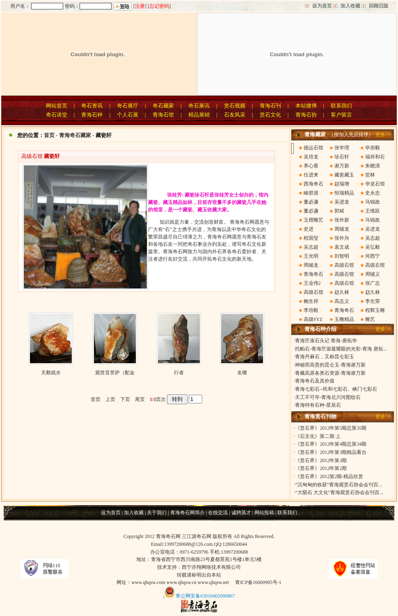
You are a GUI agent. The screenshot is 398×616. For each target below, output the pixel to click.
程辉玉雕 (375, 310)
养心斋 (311, 166)
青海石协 (306, 115)
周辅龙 (341, 229)
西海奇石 (313, 184)
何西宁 (372, 256)
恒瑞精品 (344, 193)
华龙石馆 (375, 184)
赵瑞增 (341, 184)
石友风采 (234, 115)
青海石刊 (270, 106)
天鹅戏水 (51, 373)
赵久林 (341, 292)
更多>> (383, 134)
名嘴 (242, 373)
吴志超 (372, 238)
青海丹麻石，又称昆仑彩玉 (324, 357)
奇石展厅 (127, 106)
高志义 (341, 301)
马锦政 (372, 202)
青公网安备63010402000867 (205, 596)
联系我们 (341, 106)
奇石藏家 (163, 106)
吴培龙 (311, 157)
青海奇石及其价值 (314, 381)
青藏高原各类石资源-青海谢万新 (330, 373)
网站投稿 (264, 512)
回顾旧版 (379, 6)
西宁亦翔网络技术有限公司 (211, 567)
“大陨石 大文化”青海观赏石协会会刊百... (339, 492)
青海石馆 (163, 115)
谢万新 (341, 166)
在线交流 (218, 512)
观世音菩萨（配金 (115, 373)
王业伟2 (312, 283)
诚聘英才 (241, 512)
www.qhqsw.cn (182, 582)
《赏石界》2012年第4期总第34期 (330, 444)
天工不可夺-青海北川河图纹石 (328, 397)
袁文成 (341, 247)
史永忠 (372, 193)
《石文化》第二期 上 (318, 436)
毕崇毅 (372, 148)
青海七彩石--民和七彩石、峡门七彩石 (336, 389)
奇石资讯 (92, 106)
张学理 (341, 148)
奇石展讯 (199, 106)
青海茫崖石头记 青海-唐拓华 (326, 340)
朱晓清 (372, 166)
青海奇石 (313, 274)
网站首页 (56, 106)
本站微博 (306, 106)
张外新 (341, 220)
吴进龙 (341, 202)
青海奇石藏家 (75, 135)
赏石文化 (270, 115)
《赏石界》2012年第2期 (321, 468)
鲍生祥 (311, 301)
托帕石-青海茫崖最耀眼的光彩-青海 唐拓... (341, 349)
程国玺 (311, 238)
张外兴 (341, 238)
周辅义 (372, 274)
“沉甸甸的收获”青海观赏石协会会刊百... (338, 485)
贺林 (370, 175)
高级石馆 (344, 265)
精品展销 (199, 115)
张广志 (372, 283)
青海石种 (92, 115)
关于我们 (157, 512)
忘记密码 (159, 6)
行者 (179, 373)
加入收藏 (350, 6)
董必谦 (311, 202)
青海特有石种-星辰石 (318, 405)
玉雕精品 (344, 319)
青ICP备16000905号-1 (258, 582)
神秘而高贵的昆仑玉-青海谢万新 (330, 365)
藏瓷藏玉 (344, 175)
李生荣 (372, 301)
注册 (140, 6)
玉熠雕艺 (313, 220)
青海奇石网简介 (187, 512)
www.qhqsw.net (213, 582)
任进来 (311, 175)
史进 (308, 229)
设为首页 (322, 6)
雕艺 (370, 319)
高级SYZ (313, 319)
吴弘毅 (372, 247)
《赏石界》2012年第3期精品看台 (330, 452)
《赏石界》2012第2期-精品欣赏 (329, 476)
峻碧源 (311, 193)
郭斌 (339, 211)
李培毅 (311, 310)
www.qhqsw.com (148, 582)
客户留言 (341, 115)
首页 (49, 135)
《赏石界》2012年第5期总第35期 (330, 428)
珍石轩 (341, 157)
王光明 (311, 256)
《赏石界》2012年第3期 (321, 460)
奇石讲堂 (56, 115)
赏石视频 (234, 106)
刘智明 (341, 256)
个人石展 (127, 115)
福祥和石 (375, 157)
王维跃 (372, 211)
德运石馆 (313, 148)
